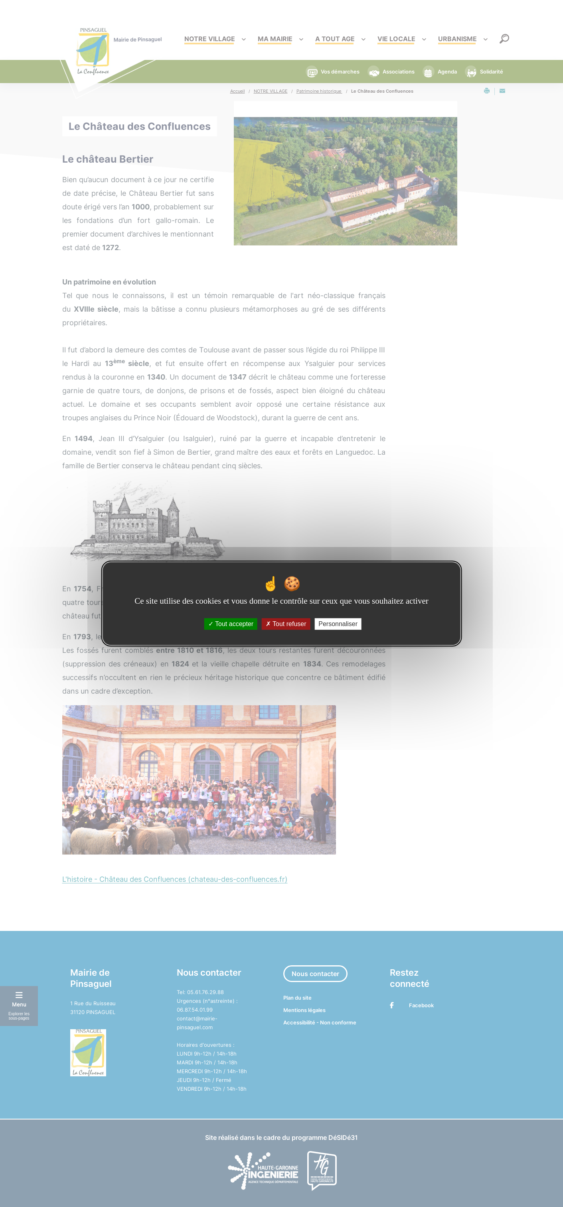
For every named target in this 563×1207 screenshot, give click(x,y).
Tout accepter (230, 623)
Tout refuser (286, 623)
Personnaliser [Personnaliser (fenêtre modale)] (338, 623)
